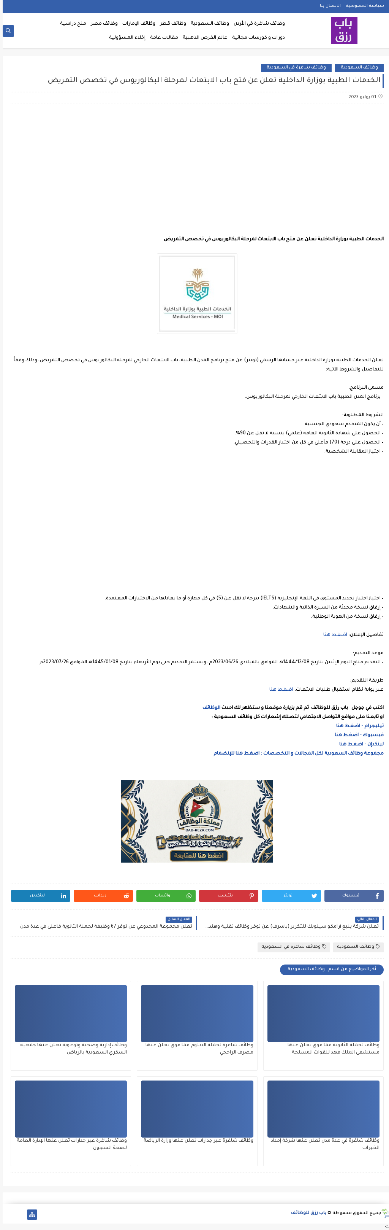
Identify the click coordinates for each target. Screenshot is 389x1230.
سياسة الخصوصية (362, 6)
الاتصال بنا (327, 6)
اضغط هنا (333, 635)
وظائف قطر (170, 24)
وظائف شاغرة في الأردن (256, 24)
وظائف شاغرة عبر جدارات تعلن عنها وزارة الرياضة (196, 1141)
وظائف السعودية (207, 24)
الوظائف (208, 708)
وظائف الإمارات (136, 24)
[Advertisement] (194, 169)
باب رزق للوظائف (306, 1213)
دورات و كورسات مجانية (255, 38)
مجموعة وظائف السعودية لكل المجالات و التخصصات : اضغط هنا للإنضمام (295, 753)
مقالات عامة (161, 38)
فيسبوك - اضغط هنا (356, 735)
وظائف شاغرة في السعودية (293, 67)
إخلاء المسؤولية (124, 38)
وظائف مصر (101, 24)
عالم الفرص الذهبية (202, 38)
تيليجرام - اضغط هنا (357, 726)
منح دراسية (70, 24)
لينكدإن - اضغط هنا (359, 744)
